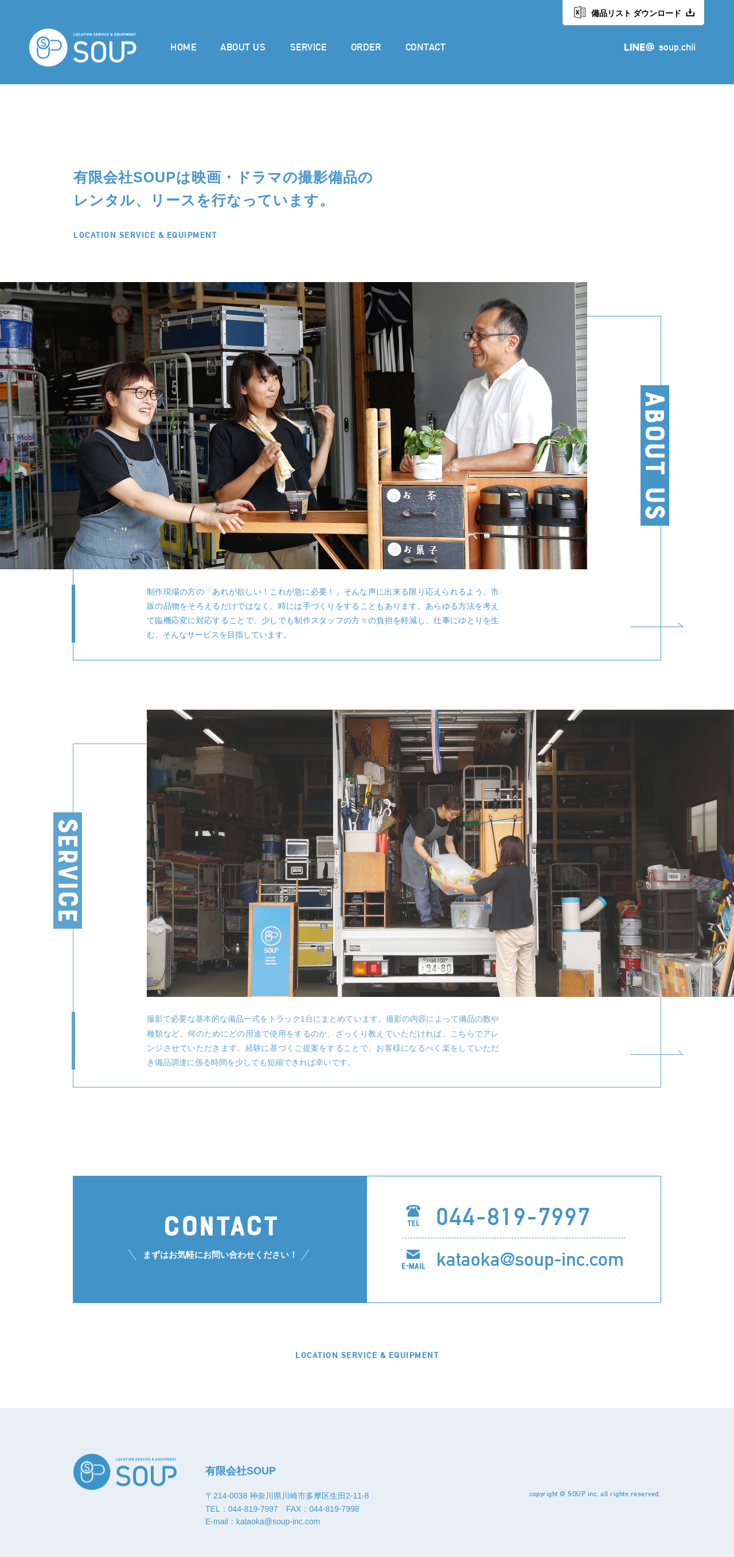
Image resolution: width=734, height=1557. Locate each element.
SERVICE (308, 47)
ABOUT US (243, 47)
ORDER (366, 47)
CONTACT (425, 47)
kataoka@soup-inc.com (530, 1258)
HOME (183, 47)
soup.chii (677, 47)
